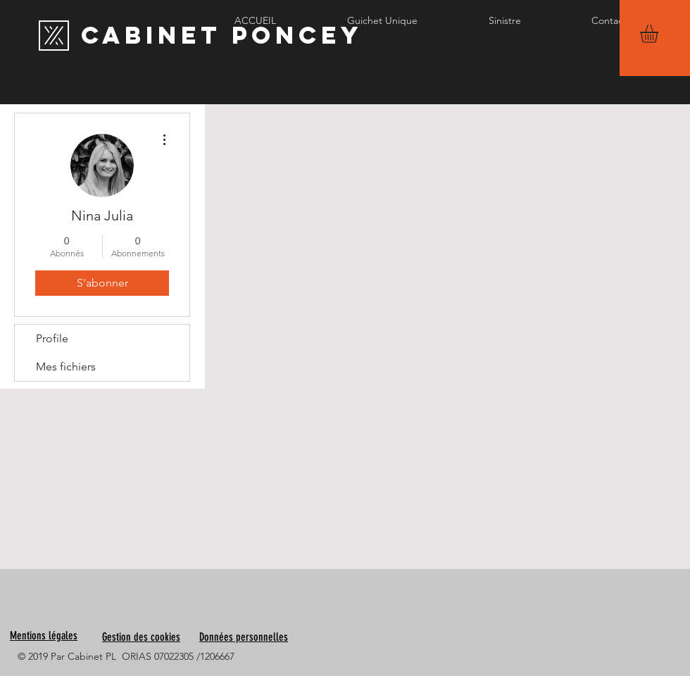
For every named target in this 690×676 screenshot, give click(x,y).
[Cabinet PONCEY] (222, 35)
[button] (659, 34)
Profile (52, 338)
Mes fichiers (66, 366)
